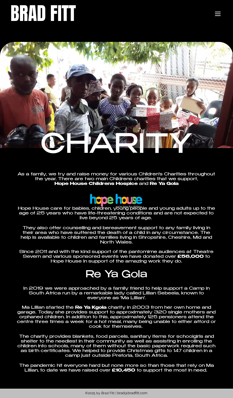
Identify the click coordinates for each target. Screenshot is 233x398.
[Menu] (218, 14)
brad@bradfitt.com (132, 393)
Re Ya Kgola (91, 308)
